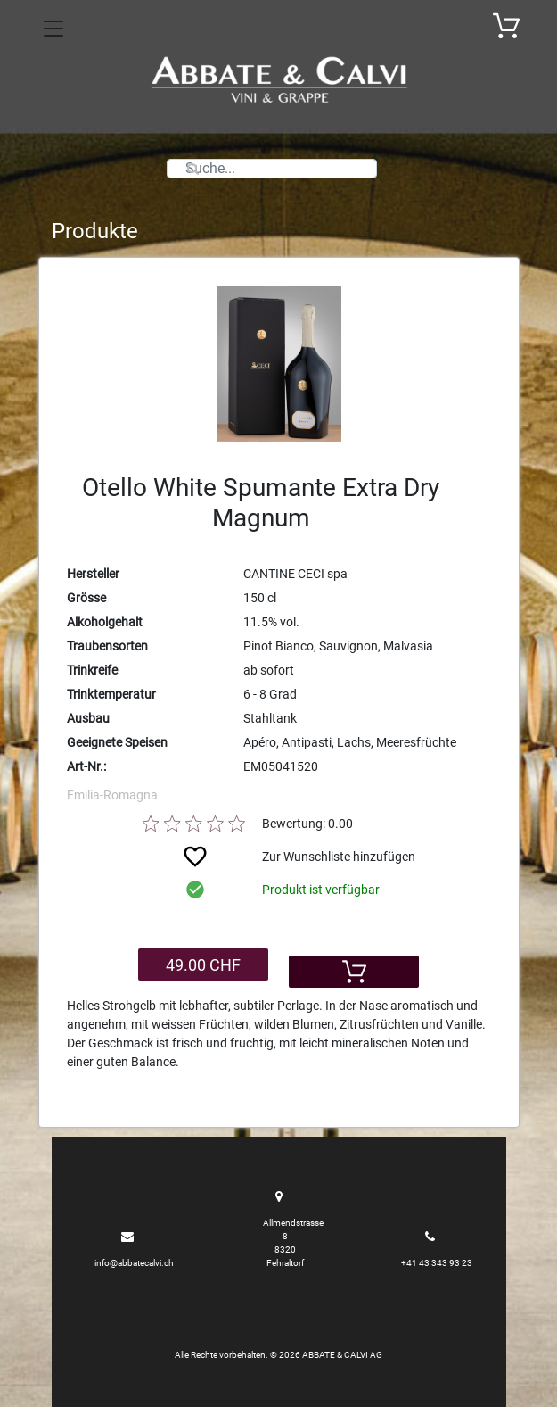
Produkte (95, 231)
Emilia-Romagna (112, 795)
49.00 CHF (203, 965)
